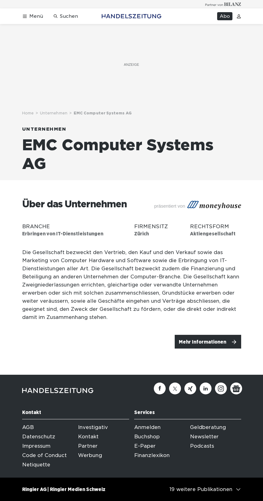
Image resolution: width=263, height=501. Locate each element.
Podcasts (202, 446)
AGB (28, 427)
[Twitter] (175, 388)
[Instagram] (221, 388)
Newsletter (204, 437)
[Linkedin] (206, 388)
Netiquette (36, 465)
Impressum (36, 446)
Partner (88, 446)
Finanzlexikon (152, 455)
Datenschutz (38, 437)
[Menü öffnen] (33, 16)
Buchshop (147, 437)
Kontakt (88, 437)
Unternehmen (53, 113)
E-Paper (145, 446)
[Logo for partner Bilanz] (223, 4)
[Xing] (190, 388)
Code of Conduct (44, 455)
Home (28, 113)
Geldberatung (208, 427)
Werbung (90, 455)
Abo (225, 16)
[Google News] (236, 388)
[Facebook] (160, 388)
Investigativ (93, 427)
